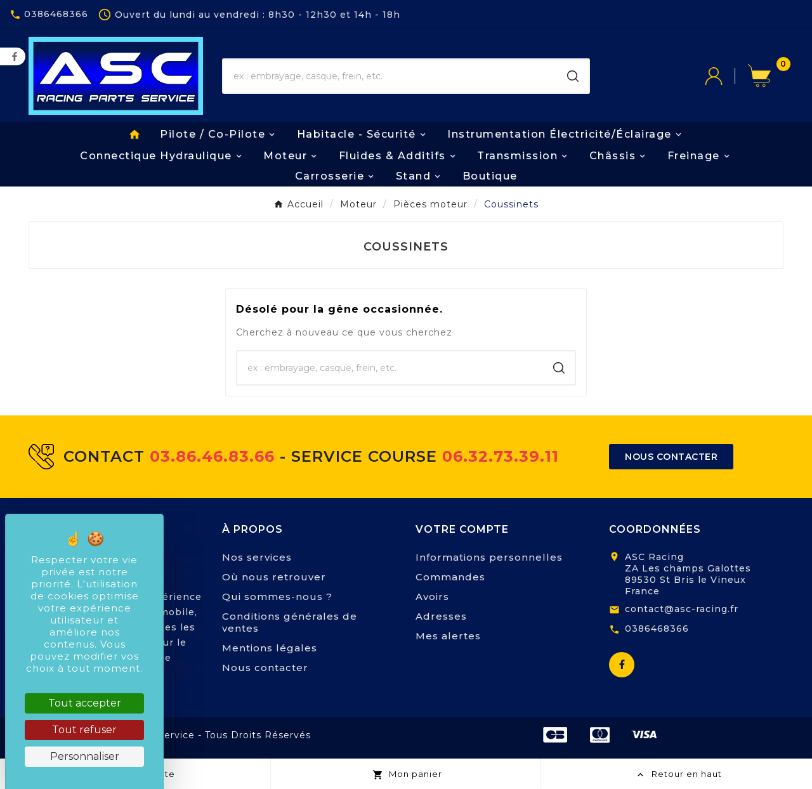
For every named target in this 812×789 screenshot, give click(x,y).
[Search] (573, 76)
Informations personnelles (489, 557)
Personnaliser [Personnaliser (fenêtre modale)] (84, 756)
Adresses (441, 616)
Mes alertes (448, 636)
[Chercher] (390, 76)
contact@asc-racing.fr (681, 609)
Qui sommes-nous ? (277, 596)
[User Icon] (726, 76)
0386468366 (657, 628)
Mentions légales (269, 648)
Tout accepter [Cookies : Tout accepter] (84, 703)
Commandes (450, 577)
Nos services (257, 557)
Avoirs (432, 596)
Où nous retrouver (274, 577)
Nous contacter (265, 668)
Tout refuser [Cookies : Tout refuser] (84, 730)
